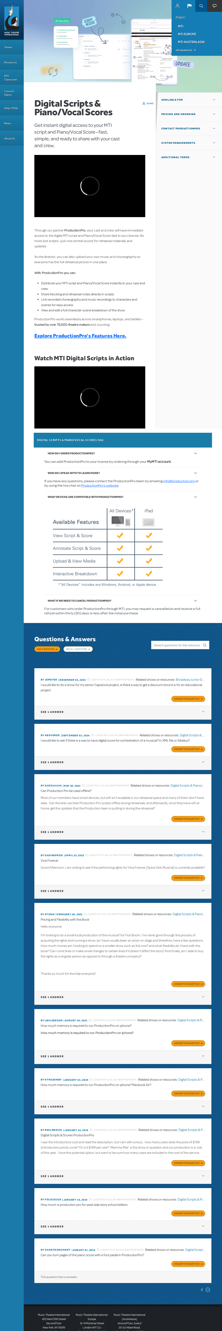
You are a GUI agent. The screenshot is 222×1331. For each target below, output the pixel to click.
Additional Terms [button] (175, 157)
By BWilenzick (51, 1114)
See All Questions (76, 649)
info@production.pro (179, 481)
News (7, 123)
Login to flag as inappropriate (112, 673)
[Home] (12, 20)
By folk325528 (51, 1182)
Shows (8, 47)
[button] (189, 6)
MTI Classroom (10, 77)
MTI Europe (187, 34)
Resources (10, 62)
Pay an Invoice (184, 50)
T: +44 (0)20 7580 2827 (92, 1312)
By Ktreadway (51, 1065)
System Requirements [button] (178, 142)
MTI (180, 26)
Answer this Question (186, 690)
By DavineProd (52, 844)
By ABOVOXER (50, 727)
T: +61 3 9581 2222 (129, 1320)
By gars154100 (51, 776)
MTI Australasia (191, 42)
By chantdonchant (56, 1231)
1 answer (52, 703)
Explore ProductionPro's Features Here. (80, 336)
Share (150, 103)
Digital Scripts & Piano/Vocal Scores (196, 776)
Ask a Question (45, 649)
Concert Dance (9, 93)
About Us (9, 138)
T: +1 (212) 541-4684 (54, 1312)
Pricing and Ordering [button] (178, 114)
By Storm (47, 902)
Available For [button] (172, 99)
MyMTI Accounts (177, 6)
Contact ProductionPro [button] (180, 128)
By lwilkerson (52, 1007)
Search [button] (201, 6)
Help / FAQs (11, 108)
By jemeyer (49, 672)
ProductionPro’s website (100, 485)
